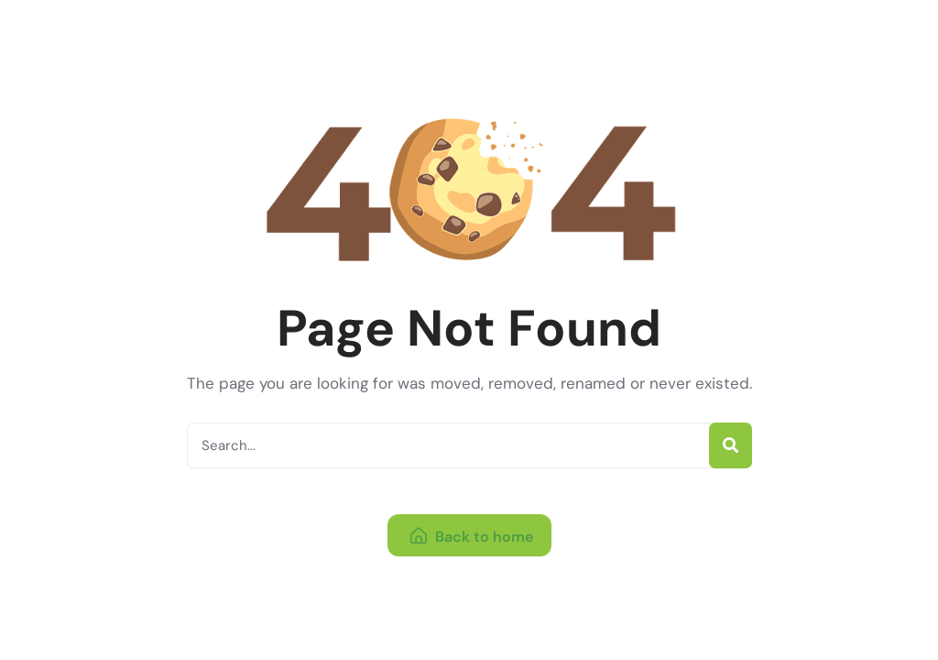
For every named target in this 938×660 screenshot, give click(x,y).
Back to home (471, 536)
